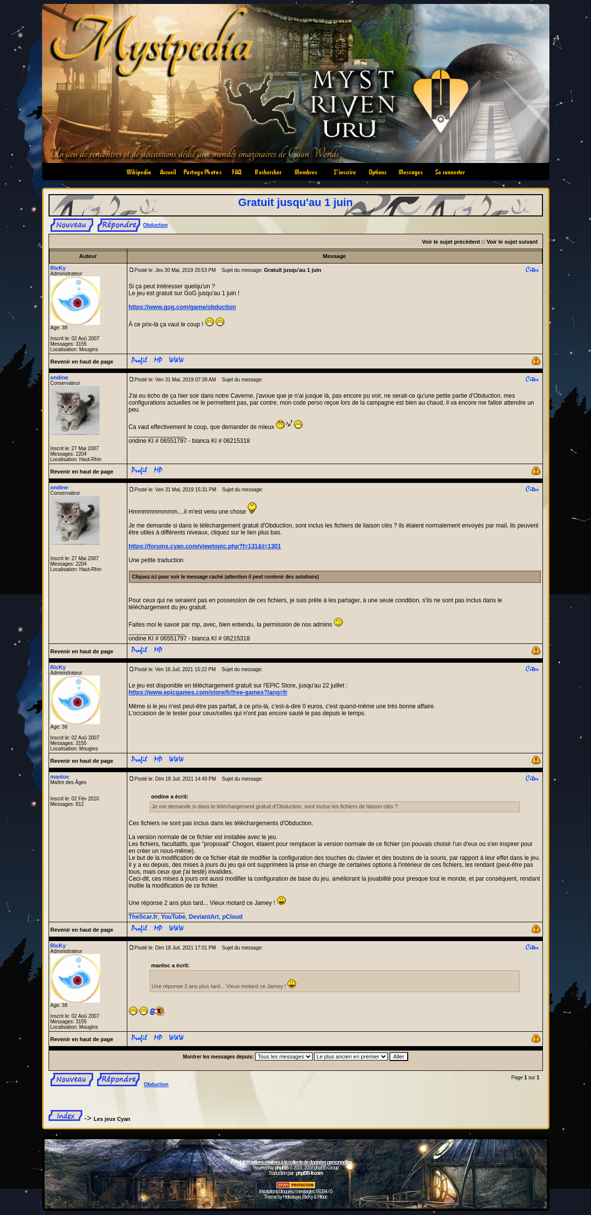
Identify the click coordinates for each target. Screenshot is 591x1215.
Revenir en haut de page (82, 362)
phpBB (281, 1167)
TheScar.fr (143, 916)
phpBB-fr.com (309, 1173)
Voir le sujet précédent (451, 242)
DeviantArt (204, 916)
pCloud (232, 916)
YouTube (173, 916)
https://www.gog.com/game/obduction (182, 307)
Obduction (155, 225)
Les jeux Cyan (112, 1119)
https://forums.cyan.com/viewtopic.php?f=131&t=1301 (205, 546)
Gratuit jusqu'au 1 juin (295, 202)
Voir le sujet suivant (511, 242)
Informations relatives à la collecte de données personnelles (295, 1162)
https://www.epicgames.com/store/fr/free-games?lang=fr (208, 692)
